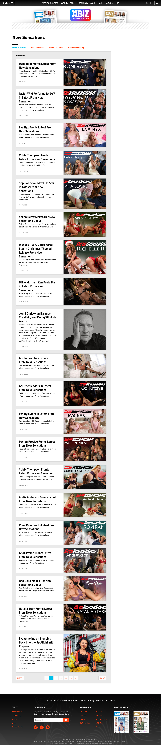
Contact (15, 719)
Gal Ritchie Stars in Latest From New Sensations (35, 388)
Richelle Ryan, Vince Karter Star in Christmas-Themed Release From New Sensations (36, 250)
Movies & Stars (50, 3)
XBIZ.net (83, 715)
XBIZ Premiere (85, 723)
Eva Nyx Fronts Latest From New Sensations (36, 129)
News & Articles (19, 47)
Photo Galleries (56, 47)
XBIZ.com (83, 711)
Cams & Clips (112, 3)
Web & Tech (67, 3)
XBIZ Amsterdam (102, 719)
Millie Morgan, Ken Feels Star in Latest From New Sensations (37, 286)
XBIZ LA (99, 711)
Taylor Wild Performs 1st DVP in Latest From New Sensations (37, 97)
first (19, 678)
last (102, 678)
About (14, 723)
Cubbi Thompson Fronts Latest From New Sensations (37, 471)
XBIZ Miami (100, 715)
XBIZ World (84, 719)
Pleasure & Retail (85, 3)
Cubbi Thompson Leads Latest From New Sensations (37, 157)
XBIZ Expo (100, 723)
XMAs (98, 727)
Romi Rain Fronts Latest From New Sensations (37, 65)
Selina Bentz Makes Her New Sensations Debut (37, 218)
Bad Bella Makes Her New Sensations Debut (35, 582)
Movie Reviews (37, 47)
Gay (99, 3)
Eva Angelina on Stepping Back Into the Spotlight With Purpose (36, 642)
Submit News (17, 711)
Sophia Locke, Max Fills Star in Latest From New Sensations (36, 187)
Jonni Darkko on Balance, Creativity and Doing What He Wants (37, 317)
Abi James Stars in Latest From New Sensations (34, 360)
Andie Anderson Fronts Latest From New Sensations (37, 499)
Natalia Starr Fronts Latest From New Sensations (35, 610)
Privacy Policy (17, 727)
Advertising (16, 715)
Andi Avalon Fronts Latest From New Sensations (35, 555)
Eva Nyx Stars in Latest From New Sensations (37, 415)
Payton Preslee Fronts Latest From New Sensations (37, 443)
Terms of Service (102, 744)
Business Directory (76, 47)
